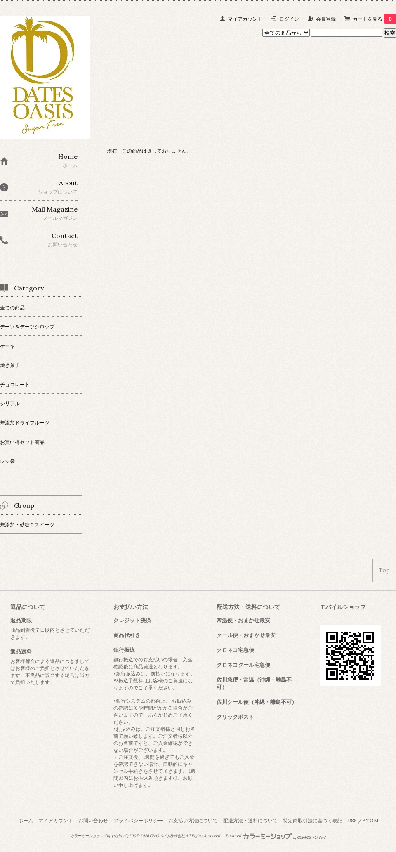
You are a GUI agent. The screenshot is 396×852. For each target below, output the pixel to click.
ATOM (370, 820)
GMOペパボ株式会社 (167, 835)
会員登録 (326, 19)
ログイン (289, 19)
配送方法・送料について (250, 820)
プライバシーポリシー (138, 820)
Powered (276, 835)
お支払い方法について (193, 820)
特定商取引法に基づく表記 (312, 820)
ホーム (25, 820)
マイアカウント (245, 19)
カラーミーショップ (87, 835)
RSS (352, 820)
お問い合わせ (93, 820)
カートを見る (374, 19)
